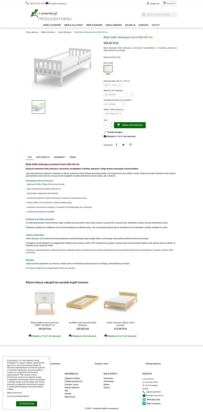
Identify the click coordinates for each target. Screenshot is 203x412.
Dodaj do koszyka (130, 125)
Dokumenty (59, 157)
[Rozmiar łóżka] (113, 85)
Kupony (107, 387)
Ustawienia (108, 378)
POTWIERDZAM (26, 403)
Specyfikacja (43, 157)
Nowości (144, 25)
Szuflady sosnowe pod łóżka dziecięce (82, 324)
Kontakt (68, 394)
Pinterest (130, 145)
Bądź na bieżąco (144, 403)
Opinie (73, 157)
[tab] (30, 157)
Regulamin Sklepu (72, 378)
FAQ (66, 391)
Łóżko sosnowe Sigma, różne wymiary (120, 324)
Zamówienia (109, 381)
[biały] (109, 71)
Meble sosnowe (52, 25)
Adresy (107, 384)
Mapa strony (70, 397)
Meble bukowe (94, 25)
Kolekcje (130, 25)
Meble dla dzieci (73, 25)
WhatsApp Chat (144, 399)
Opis (30, 157)
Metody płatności (72, 387)
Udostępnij (116, 145)
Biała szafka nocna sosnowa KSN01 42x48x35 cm (45, 324)
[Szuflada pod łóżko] (115, 104)
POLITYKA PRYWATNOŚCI (18, 396)
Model (106, 57)
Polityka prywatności (73, 381)
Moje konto (110, 373)
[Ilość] (107, 125)
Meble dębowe (114, 25)
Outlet (156, 25)
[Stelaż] (113, 114)
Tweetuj (123, 145)
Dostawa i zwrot (71, 384)
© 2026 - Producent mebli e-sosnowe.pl (101, 408)
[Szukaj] (159, 14)
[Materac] (119, 95)
